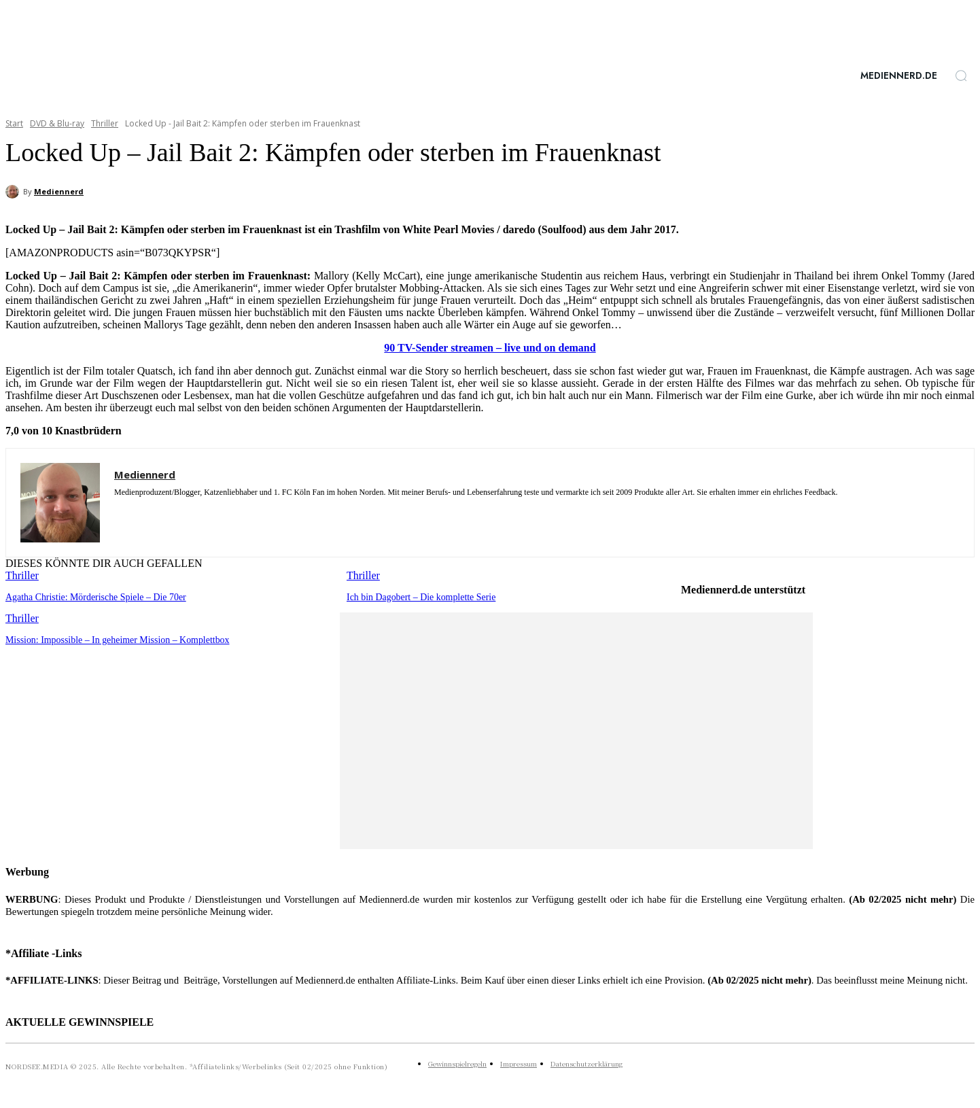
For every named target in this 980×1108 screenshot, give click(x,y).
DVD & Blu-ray (57, 123)
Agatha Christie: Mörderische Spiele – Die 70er (89, 596)
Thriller (104, 123)
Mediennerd (59, 191)
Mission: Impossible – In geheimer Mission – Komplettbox (110, 639)
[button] (961, 75)
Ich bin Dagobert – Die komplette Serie (416, 596)
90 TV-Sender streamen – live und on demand (489, 347)
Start (14, 123)
